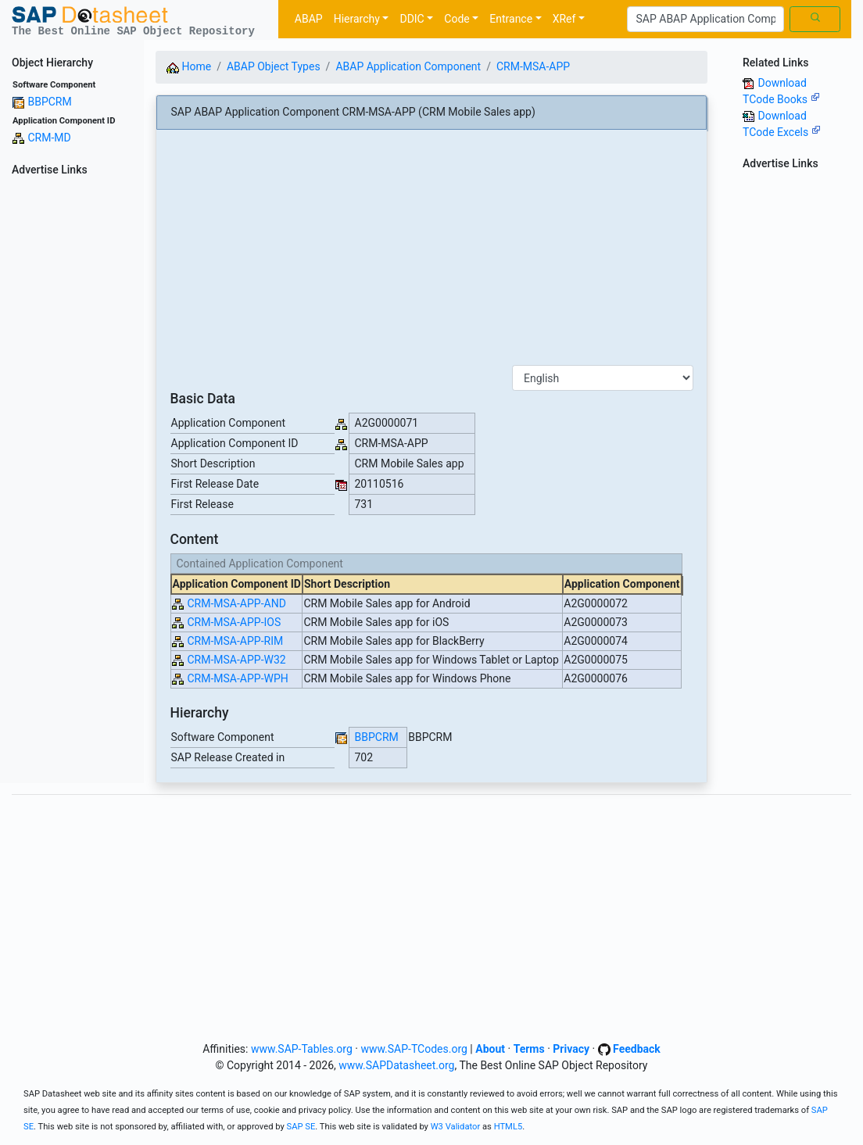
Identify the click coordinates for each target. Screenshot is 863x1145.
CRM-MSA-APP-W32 (236, 659)
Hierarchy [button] (357, 19)
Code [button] (456, 19)
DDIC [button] (411, 19)
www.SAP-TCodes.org (413, 1049)
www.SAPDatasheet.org (396, 1065)
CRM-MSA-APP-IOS (234, 622)
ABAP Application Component (408, 66)
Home (189, 66)
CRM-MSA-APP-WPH (237, 678)
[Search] (705, 19)
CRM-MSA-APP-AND (236, 603)
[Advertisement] (72, 415)
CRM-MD (48, 137)
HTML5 (508, 1127)
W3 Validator (456, 1127)
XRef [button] (564, 19)
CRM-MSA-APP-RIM (235, 641)
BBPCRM (49, 101)
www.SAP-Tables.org (302, 1049)
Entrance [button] (510, 19)
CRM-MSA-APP (533, 66)
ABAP (309, 19)
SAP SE (301, 1127)
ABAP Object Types (273, 66)
